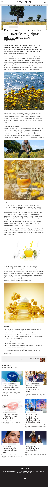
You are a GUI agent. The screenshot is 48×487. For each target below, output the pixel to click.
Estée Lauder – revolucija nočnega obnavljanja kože (32, 448)
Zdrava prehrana (37, 5)
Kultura (28, 472)
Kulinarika (28, 471)
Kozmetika (9, 5)
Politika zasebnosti (39, 482)
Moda (11, 471)
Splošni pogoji (27, 482)
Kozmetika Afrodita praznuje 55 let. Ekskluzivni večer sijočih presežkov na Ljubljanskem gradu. (33, 418)
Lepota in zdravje (11, 383)
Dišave (15, 5)
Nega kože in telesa (24, 5)
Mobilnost (41, 471)
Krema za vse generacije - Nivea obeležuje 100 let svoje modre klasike (11, 388)
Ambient (35, 471)
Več (7, 395)
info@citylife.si (26, 483)
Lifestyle (6, 471)
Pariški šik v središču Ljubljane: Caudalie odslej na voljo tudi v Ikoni (33, 389)
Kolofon (32, 482)
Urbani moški (21, 472)
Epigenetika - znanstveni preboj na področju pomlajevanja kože (10, 449)
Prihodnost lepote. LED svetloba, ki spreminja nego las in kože (10, 416)
